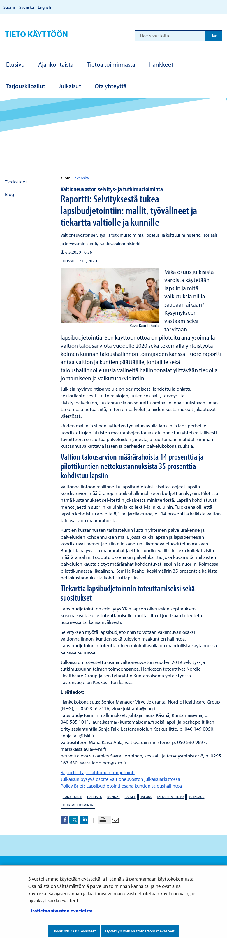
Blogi (10, 194)
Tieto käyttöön (36, 34)
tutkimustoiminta (78, 805)
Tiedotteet (16, 181)
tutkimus (196, 796)
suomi (66, 178)
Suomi (9, 7)
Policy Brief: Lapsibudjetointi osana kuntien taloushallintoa (121, 786)
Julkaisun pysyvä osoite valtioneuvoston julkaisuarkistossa (120, 779)
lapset (130, 796)
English (44, 7)
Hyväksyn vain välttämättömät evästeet (140, 931)
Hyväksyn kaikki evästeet (74, 931)
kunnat (113, 796)
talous (146, 796)
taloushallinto (170, 796)
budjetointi (72, 796)
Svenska (26, 7)
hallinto (94, 796)
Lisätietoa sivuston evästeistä (60, 910)
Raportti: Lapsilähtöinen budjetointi (98, 772)
